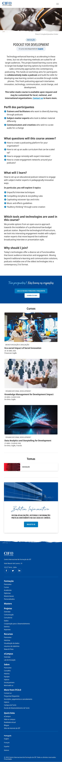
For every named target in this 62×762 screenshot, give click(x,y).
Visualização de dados (11, 643)
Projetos (8, 608)
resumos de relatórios (11, 646)
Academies (8, 590)
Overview (7, 612)
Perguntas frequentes (11, 696)
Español (6, 746)
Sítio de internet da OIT (12, 728)
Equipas (7, 676)
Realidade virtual (10, 722)
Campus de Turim (10, 705)
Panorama (7, 584)
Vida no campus (9, 719)
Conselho (7, 670)
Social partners (9, 682)
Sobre (7, 664)
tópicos (6, 679)
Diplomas (7, 593)
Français (7, 742)
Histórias (7, 640)
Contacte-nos (32, 295)
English (40, 49)
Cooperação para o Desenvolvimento (17, 623)
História (6, 673)
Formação (9, 581)
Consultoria (8, 617)
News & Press (8, 649)
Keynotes (7, 629)
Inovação (31, 40)
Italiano (6, 750)
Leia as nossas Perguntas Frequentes (31, 291)
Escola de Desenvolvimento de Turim (17, 708)
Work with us (8, 685)
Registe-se (31, 524)
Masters (8, 603)
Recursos (8, 633)
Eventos (7, 626)
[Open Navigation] (57, 4)
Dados (6, 621)
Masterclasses (9, 596)
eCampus (8, 653)
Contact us (8, 693)
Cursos (6, 587)
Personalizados (9, 599)
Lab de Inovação (9, 660)
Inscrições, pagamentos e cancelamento (18, 699)
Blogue (6, 725)
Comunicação (9, 614)
